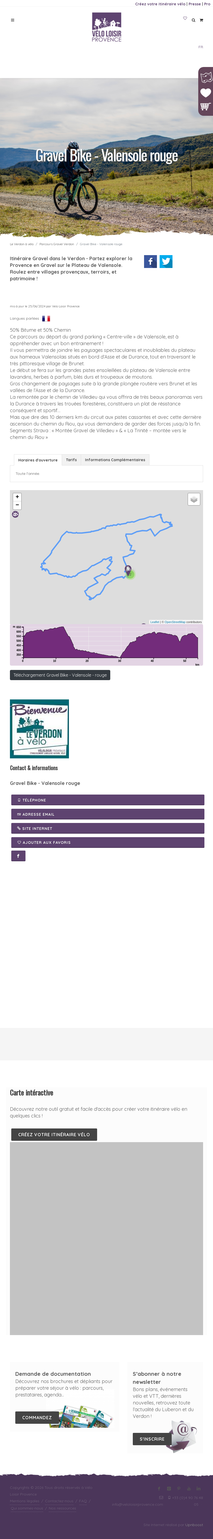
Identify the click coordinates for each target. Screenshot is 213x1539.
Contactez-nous (59, 1501)
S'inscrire (152, 1439)
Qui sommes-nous (27, 1508)
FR (201, 46)
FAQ (83, 1501)
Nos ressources (62, 1508)
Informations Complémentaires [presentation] (115, 459)
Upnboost (194, 1524)
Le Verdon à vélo (22, 244)
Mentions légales (24, 1501)
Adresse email (36, 814)
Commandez (37, 1417)
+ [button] (17, 497)
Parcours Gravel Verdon (56, 244)
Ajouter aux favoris (44, 842)
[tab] (38, 459)
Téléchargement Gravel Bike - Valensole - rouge (60, 675)
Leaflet (154, 622)
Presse (195, 4)
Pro (207, 4)
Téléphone (31, 800)
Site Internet (34, 828)
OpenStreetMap (175, 622)
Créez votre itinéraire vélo (160, 4)
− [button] (17, 505)
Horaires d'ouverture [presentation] (38, 460)
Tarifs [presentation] (71, 459)
